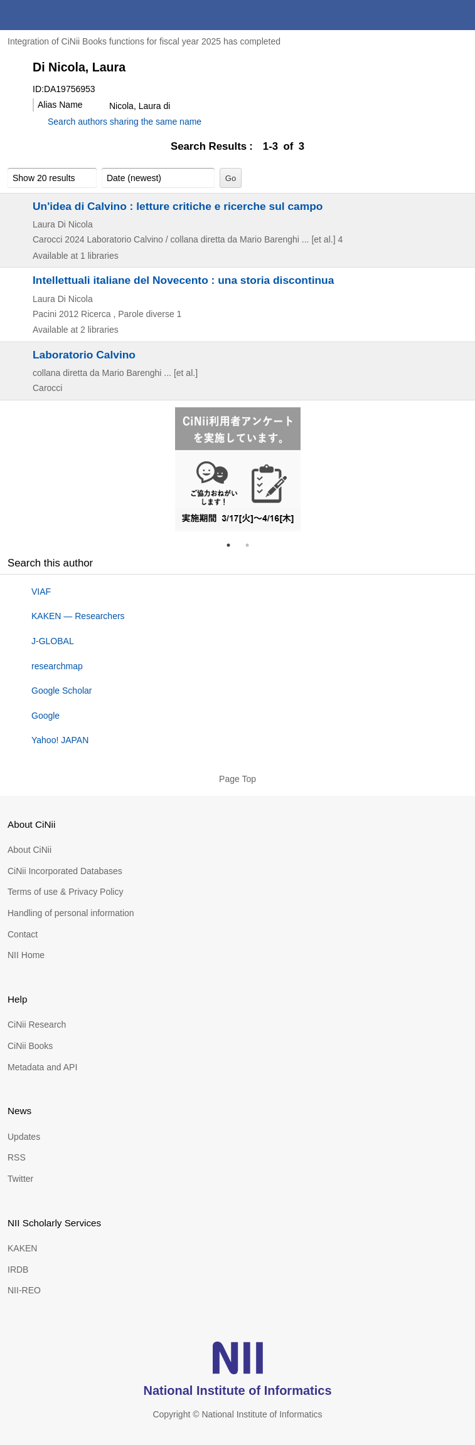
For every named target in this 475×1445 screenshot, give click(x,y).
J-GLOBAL (52, 641)
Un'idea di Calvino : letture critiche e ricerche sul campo (178, 206)
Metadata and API (42, 1067)
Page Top (237, 779)
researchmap (57, 666)
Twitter (20, 1179)
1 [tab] (233, 545)
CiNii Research (37, 1025)
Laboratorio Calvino (84, 354)
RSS (17, 1157)
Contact (23, 934)
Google (45, 716)
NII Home (26, 955)
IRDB (18, 1270)
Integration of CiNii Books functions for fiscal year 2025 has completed (144, 41)
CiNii (55, 15)
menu (460, 15)
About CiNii (29, 850)
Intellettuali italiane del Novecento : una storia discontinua (183, 280)
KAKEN (22, 1248)
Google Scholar (61, 691)
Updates (24, 1137)
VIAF (41, 592)
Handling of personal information (71, 913)
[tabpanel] (238, 469)
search (430, 15)
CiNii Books (30, 1046)
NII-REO (24, 1290)
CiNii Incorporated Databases (65, 871)
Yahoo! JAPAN (59, 740)
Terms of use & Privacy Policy (65, 892)
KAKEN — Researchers (78, 616)
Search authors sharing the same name (124, 122)
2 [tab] (252, 545)
